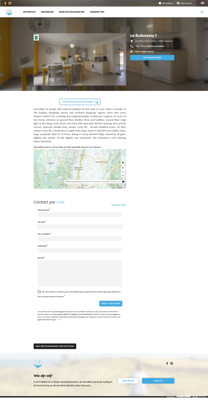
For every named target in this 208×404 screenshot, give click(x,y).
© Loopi (119, 181)
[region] (80, 169)
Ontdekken (47, 11)
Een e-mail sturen (144, 52)
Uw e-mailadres (44, 233)
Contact (158, 385)
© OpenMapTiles (95, 181)
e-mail (59, 324)
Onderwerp (42, 245)
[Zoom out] (123, 172)
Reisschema (167, 3)
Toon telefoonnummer (152, 46)
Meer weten (128, 385)
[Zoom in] (123, 168)
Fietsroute (29, 11)
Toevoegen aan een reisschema (77, 101)
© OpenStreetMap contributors (108, 181)
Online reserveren (152, 57)
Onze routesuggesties (72, 11)
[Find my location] (123, 163)
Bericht (41, 257)
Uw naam (41, 222)
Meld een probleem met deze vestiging (55, 351)
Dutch (202, 3)
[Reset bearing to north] (123, 175)
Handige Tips (97, 11)
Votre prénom (43, 210)
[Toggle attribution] (123, 181)
